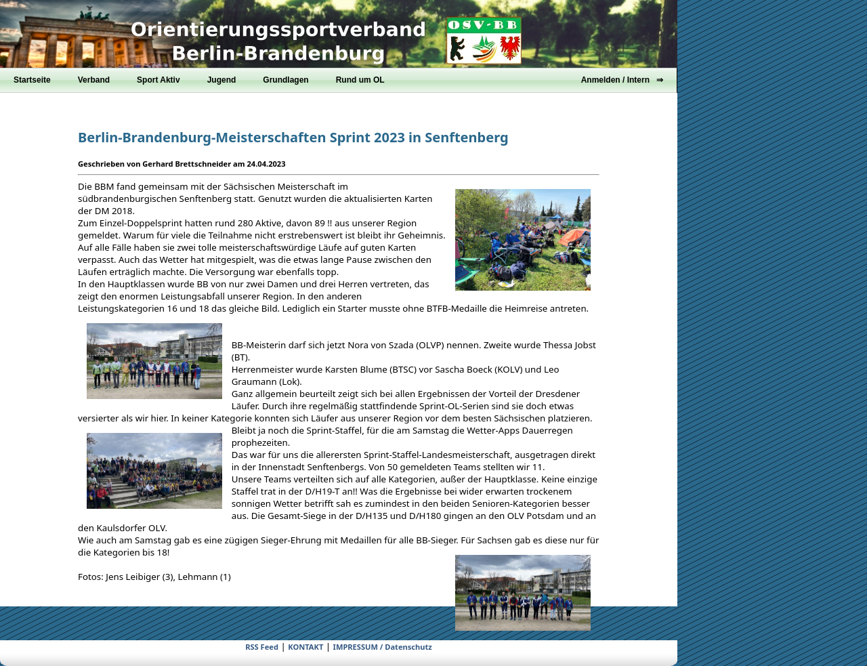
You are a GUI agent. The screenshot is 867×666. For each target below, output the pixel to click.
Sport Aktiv (158, 80)
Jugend (221, 80)
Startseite (32, 80)
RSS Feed (261, 647)
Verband (94, 80)
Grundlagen (285, 80)
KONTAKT (305, 647)
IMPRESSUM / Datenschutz (382, 647)
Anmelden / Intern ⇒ (622, 80)
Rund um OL (360, 80)
